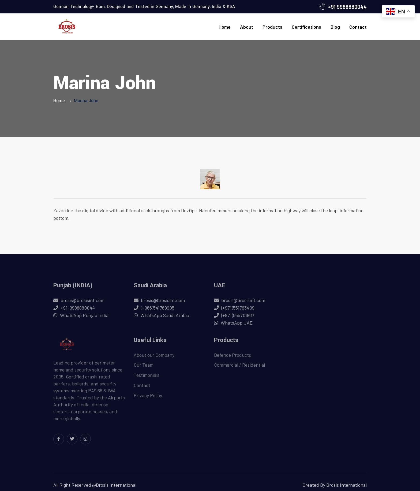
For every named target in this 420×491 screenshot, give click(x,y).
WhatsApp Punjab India (84, 318)
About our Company (154, 357)
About (246, 26)
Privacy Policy (148, 398)
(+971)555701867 (237, 318)
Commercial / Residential (239, 367)
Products (272, 26)
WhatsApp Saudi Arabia (164, 318)
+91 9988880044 (347, 6)
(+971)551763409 (237, 310)
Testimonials (146, 378)
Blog (335, 26)
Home (225, 26)
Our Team (143, 367)
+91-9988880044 (78, 310)
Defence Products (232, 357)
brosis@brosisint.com (82, 303)
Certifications (306, 26)
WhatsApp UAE (237, 325)
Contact (358, 26)
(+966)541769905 (157, 310)
